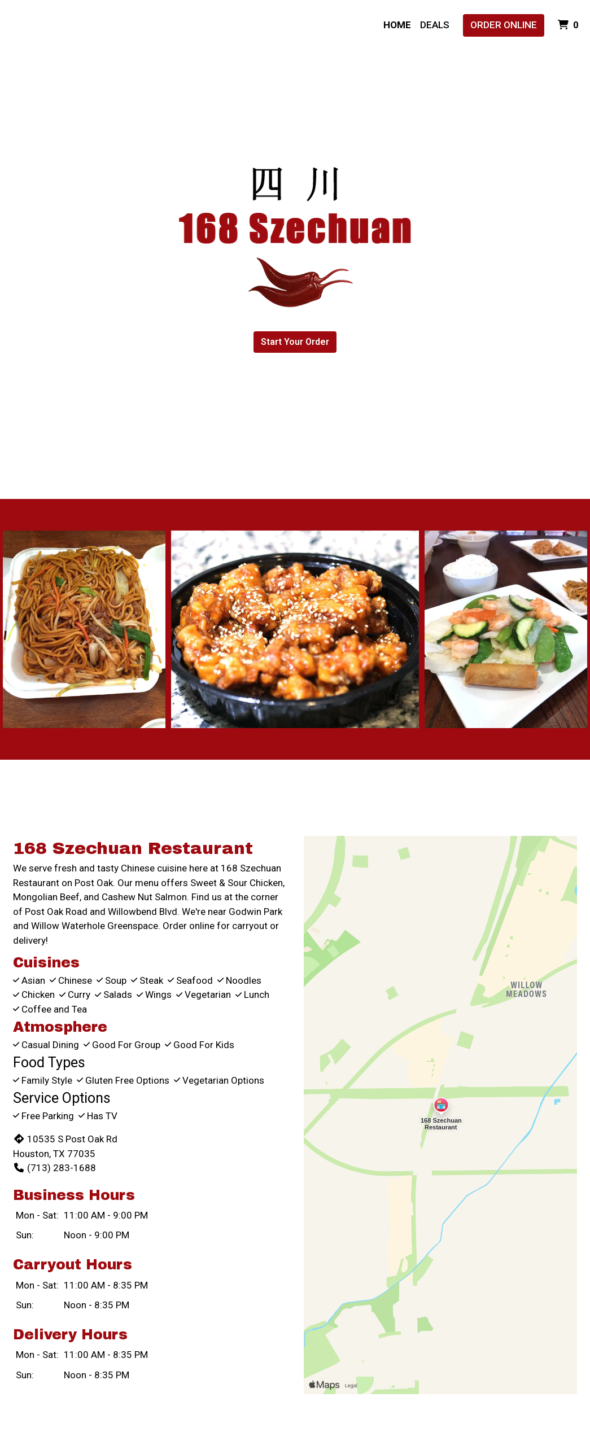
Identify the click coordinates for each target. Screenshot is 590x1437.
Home (397, 24)
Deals (434, 24)
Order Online (503, 24)
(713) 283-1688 (54, 1167)
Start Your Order (295, 341)
